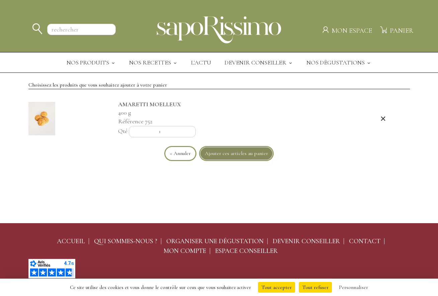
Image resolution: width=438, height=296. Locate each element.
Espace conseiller (246, 251)
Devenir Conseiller (259, 62)
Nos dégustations (338, 62)
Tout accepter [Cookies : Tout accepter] (276, 287)
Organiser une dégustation (215, 241)
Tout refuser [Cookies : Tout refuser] (315, 287)
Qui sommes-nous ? (125, 241)
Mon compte (185, 251)
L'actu (201, 62)
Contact (364, 241)
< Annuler (180, 153)
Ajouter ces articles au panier (236, 153)
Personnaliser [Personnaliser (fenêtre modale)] (353, 287)
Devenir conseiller (306, 241)
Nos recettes (153, 62)
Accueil (71, 241)
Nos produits (91, 62)
